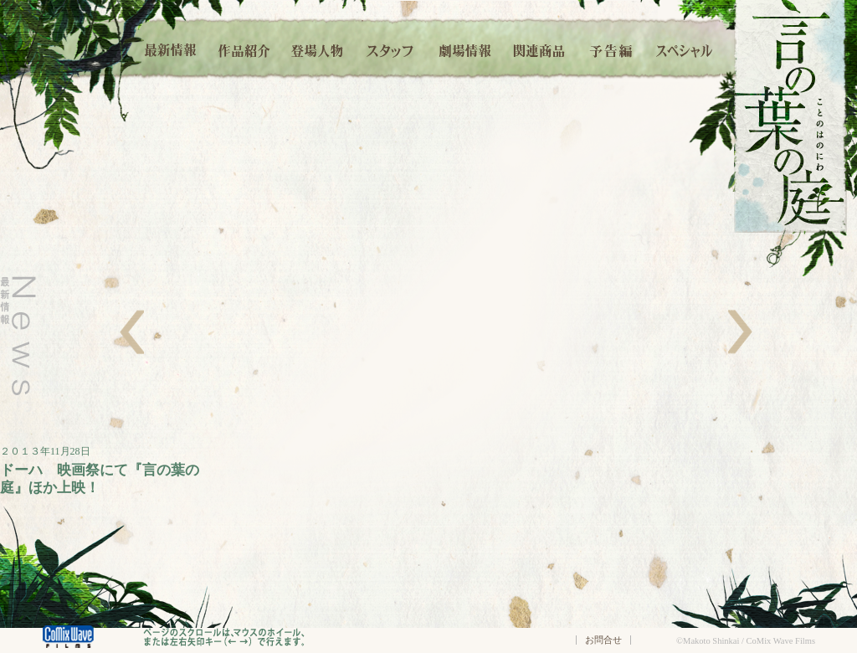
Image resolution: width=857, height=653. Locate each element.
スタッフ (391, 48)
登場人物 (317, 48)
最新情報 (172, 48)
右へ (740, 332)
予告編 (612, 48)
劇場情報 (465, 48)
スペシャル (685, 48)
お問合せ (603, 640)
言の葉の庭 (790, 116)
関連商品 (538, 48)
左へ (132, 332)
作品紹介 (244, 48)
